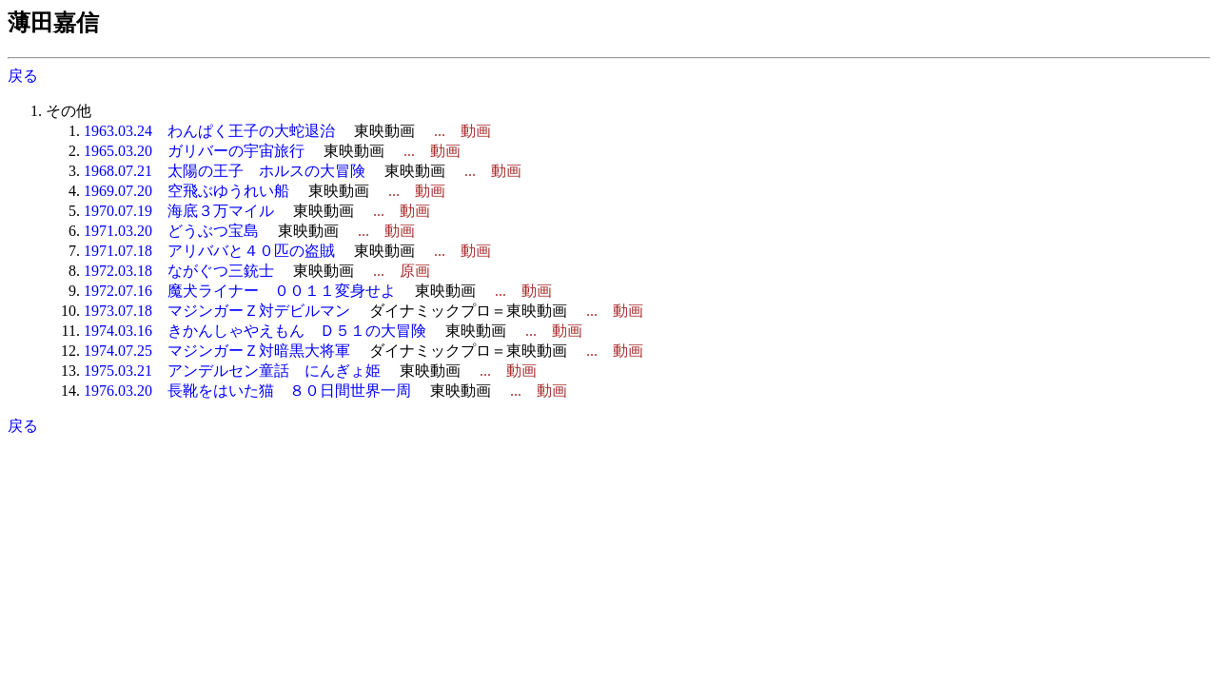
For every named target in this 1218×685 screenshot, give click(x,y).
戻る (23, 76)
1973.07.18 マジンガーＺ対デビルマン (217, 311)
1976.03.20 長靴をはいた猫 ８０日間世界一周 (247, 390)
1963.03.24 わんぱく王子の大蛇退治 (209, 131)
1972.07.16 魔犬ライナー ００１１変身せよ (240, 291)
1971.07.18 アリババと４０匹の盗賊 (209, 251)
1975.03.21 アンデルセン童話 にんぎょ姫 (232, 370)
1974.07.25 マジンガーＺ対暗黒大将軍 (217, 350)
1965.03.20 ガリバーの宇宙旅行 (194, 151)
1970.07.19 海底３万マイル (179, 211)
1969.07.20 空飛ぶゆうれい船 (186, 191)
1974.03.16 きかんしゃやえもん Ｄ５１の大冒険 (255, 331)
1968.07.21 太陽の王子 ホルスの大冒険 (224, 171)
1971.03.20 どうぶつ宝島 (171, 231)
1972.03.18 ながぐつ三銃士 (179, 271)
